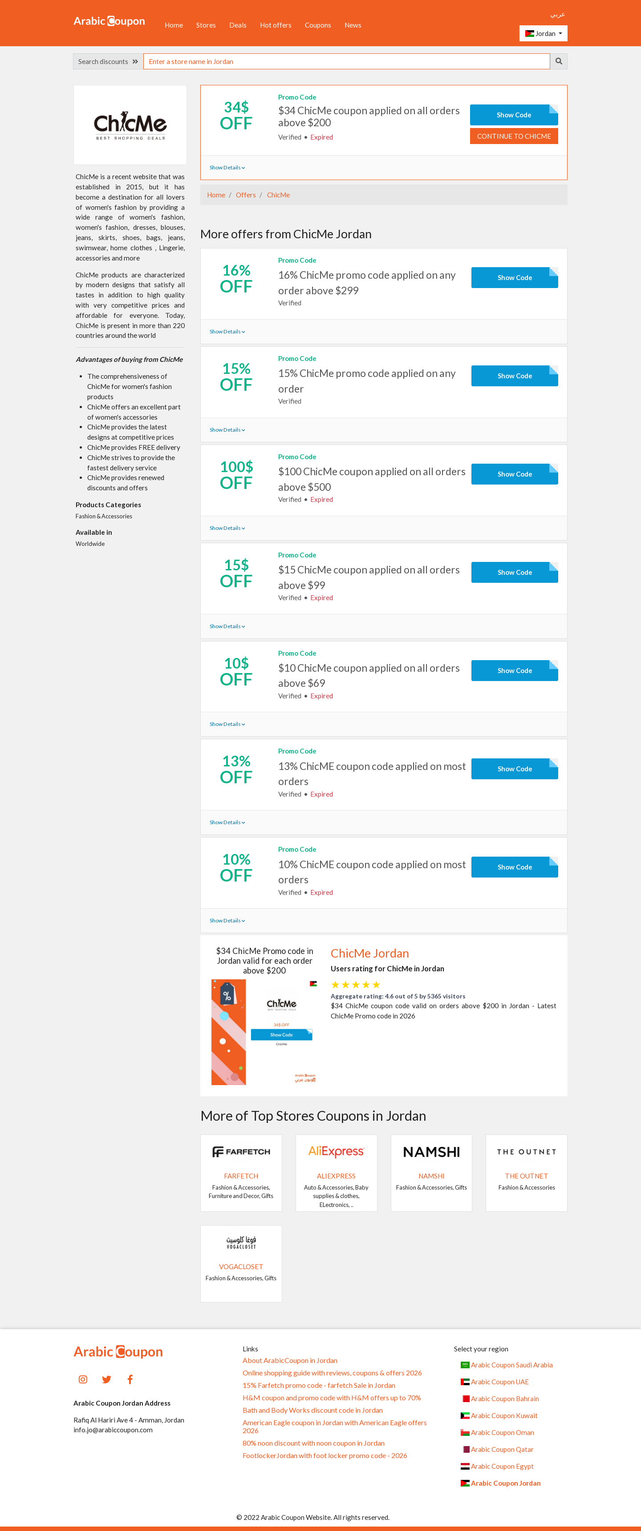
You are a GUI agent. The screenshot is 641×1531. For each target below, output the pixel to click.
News (353, 25)
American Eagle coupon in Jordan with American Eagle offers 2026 (335, 1427)
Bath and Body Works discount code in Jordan (313, 1410)
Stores (206, 25)
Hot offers (276, 25)
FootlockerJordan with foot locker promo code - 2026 (325, 1455)
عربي (557, 14)
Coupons (318, 25)
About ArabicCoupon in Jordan (290, 1360)
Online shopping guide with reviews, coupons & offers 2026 (332, 1373)
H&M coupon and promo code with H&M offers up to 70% (332, 1398)
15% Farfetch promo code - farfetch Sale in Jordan (319, 1385)
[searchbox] (346, 61)
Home (174, 25)
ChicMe (278, 195)
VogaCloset (241, 1266)
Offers (245, 195)
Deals (238, 25)
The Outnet (526, 1176)
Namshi (431, 1176)
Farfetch (241, 1176)
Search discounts (108, 61)
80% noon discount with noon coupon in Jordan (314, 1443)
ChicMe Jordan (370, 953)
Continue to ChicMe (514, 136)
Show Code (514, 115)
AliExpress (336, 1176)
